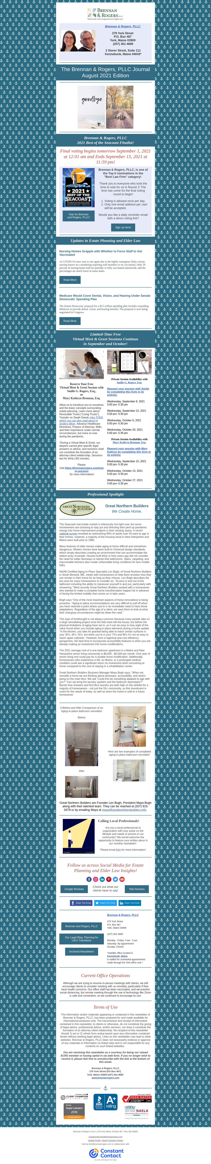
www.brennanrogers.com (105, 1077)
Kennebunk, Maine (117, 956)
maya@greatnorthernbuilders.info (124, 810)
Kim (118, 849)
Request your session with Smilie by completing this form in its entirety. (128, 391)
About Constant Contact (112, 1140)
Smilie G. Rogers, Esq (129, 382)
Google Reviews (74, 889)
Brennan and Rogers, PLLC (81, 926)
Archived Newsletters (81, 951)
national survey (68, 533)
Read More (69, 279)
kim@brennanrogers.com (100, 1144)
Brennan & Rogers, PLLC (123, 26)
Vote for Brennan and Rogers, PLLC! (78, 216)
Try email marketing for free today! (105, 1160)
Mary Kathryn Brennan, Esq (129, 442)
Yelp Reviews (137, 889)
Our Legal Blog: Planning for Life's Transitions (81, 939)
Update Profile (94, 1140)
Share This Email (83, 903)
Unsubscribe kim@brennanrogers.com (105, 1137)
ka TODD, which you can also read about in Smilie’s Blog (81, 420)
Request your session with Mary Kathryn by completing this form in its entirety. (129, 451)
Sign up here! (123, 227)
